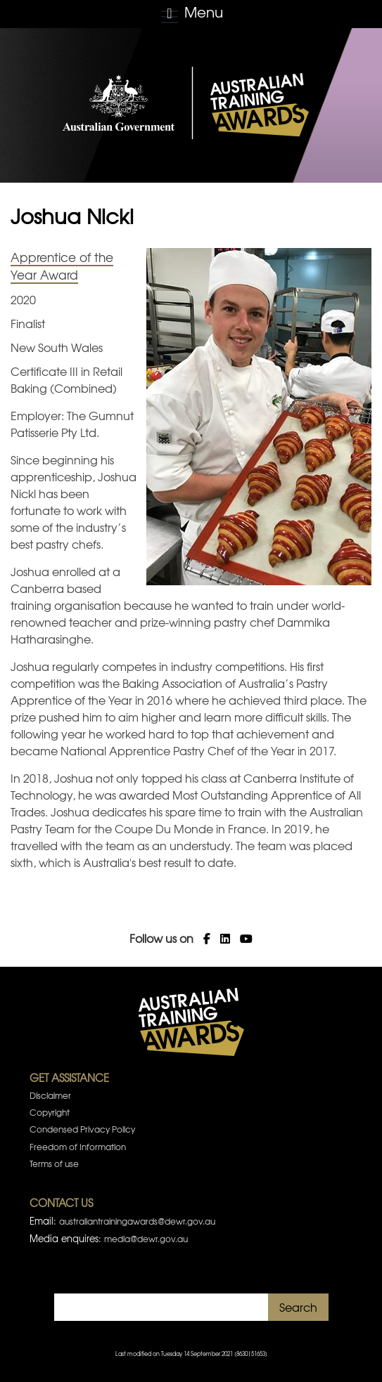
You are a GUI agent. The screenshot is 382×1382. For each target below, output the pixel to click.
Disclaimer (50, 1095)
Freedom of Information (78, 1146)
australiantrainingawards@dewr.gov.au (137, 1221)
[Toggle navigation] (191, 14)
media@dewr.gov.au (146, 1238)
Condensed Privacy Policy (82, 1129)
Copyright (50, 1112)
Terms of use (54, 1163)
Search (298, 1306)
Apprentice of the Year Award (62, 266)
